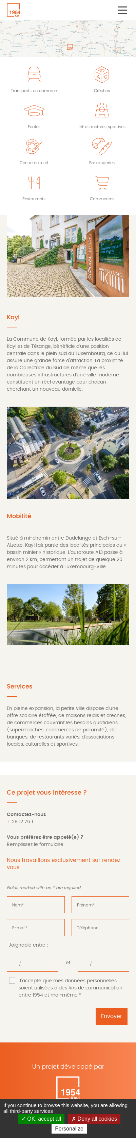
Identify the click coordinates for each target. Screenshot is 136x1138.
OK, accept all (41, 1119)
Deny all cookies (94, 1119)
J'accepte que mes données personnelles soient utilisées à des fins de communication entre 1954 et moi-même (70, 988)
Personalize (69, 1129)
